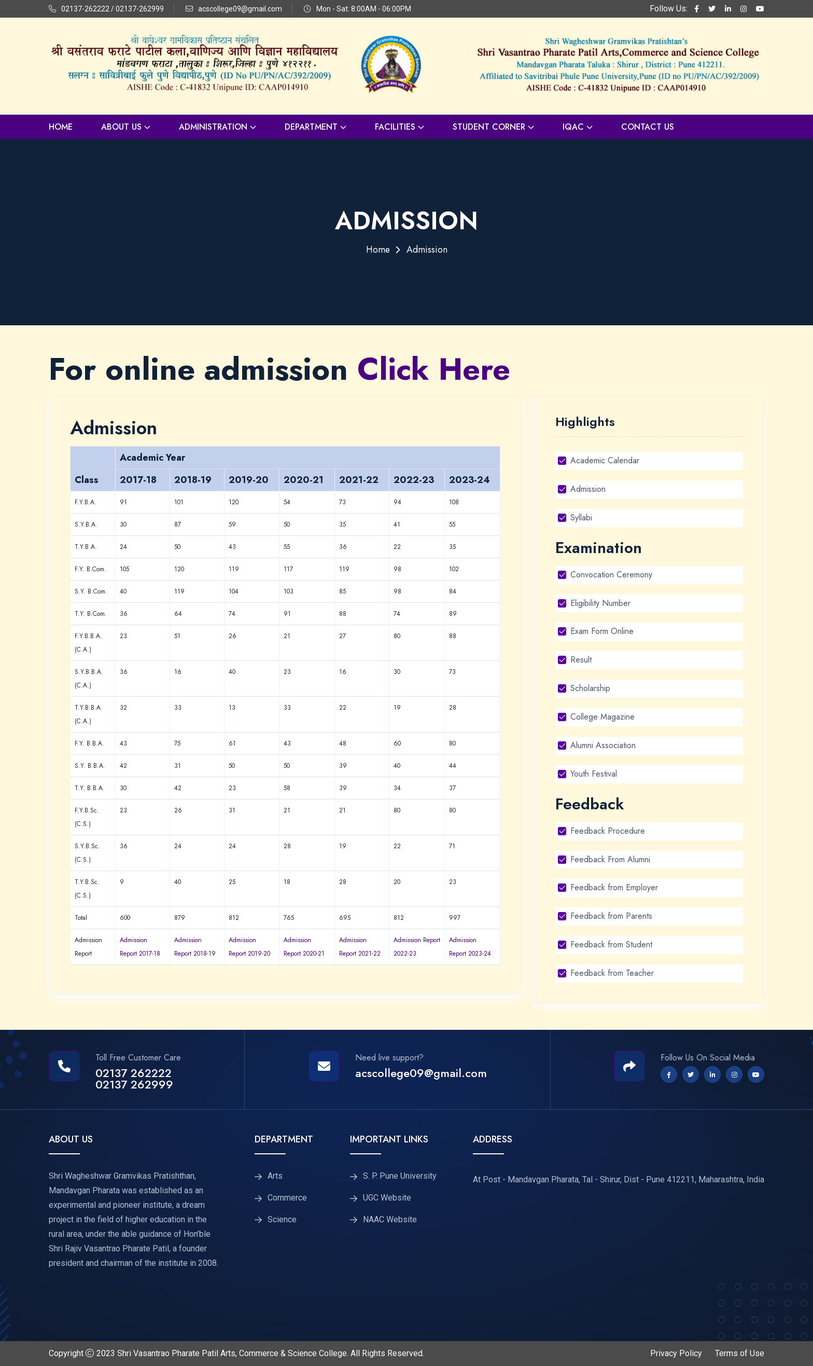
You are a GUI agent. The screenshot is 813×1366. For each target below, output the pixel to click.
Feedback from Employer (614, 887)
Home (61, 127)
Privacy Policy (676, 1353)
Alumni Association (603, 745)
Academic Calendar (604, 460)
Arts (275, 1176)
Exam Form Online (602, 631)
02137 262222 (133, 1073)
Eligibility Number (600, 603)
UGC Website (387, 1198)
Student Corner (489, 127)
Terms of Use (739, 1353)
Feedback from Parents (611, 916)
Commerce (287, 1198)
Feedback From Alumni (610, 859)
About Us (121, 127)
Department (311, 127)
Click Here (434, 369)
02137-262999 (140, 9)
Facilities (395, 127)
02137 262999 (134, 1084)
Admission (588, 489)
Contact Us (647, 127)
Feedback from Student (611, 944)
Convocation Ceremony (611, 575)
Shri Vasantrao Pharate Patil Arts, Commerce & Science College (232, 1353)
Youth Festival (593, 774)
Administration (213, 127)
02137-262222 (85, 9)
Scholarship (590, 688)
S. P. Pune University (400, 1176)
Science (282, 1219)
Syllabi (581, 517)
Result (581, 660)
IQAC (573, 127)
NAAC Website (390, 1219)
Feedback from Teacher (612, 973)
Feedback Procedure (607, 831)
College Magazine (602, 717)
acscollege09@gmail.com (240, 9)
